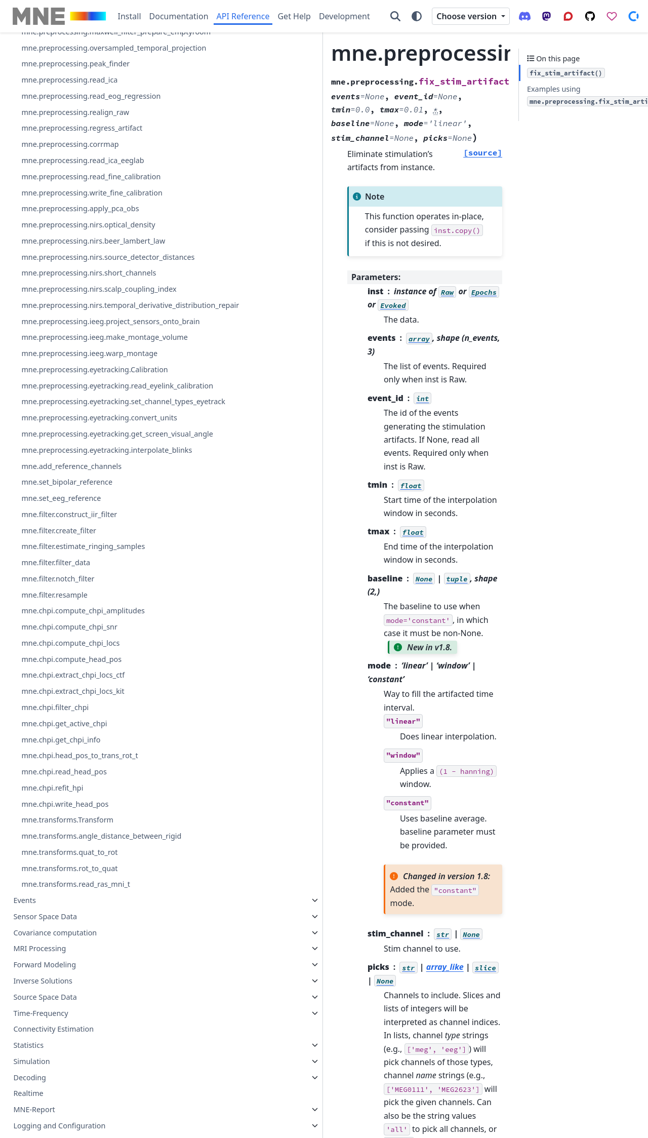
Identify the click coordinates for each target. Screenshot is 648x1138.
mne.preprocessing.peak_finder (75, 328)
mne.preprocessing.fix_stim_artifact (84, 124)
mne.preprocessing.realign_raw (75, 389)
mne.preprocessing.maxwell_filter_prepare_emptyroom (86, 278)
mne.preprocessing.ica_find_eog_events (87, 174)
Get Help (293, 16)
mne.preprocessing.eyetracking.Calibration (87, 785)
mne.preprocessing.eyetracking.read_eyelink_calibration (87, 812)
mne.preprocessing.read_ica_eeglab (82, 437)
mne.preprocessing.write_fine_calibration (87, 487)
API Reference (243, 16)
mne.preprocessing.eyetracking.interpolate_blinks (86, 925)
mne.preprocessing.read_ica (69, 344)
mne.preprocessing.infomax (69, 196)
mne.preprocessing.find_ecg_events (82, 91)
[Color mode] (417, 16)
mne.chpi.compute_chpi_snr (69, 1108)
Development (344, 16)
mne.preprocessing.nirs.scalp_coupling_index (87, 644)
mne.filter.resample (54, 1076)
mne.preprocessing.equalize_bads (79, 240)
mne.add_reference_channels (71, 947)
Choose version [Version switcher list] (467, 16)
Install (129, 16)
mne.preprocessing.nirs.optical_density (86, 531)
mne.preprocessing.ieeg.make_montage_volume (85, 728)
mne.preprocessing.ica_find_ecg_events (87, 145)
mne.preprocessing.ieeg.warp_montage (87, 756)
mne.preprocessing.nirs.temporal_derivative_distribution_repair (86, 672)
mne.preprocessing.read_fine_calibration (86, 459)
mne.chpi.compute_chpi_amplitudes (83, 1092)
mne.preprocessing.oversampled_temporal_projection (85, 307)
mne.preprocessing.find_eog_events (82, 107)
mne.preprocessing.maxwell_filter (79, 256)
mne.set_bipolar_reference (66, 963)
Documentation (179, 16)
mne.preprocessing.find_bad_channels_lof (87, 41)
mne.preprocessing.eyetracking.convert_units (87, 869)
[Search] (395, 16)
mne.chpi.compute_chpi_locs (70, 1124)
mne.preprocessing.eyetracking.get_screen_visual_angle (86, 897)
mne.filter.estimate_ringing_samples (83, 1028)
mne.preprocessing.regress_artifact (81, 405)
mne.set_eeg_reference (61, 980)
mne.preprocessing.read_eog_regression (86, 367)
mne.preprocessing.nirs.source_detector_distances (86, 588)
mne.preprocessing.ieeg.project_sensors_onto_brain (87, 700)
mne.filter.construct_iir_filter (69, 995)
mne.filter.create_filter (58, 1011)
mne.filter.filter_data (55, 1044)
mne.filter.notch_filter (57, 1060)
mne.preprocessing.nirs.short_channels (86, 616)
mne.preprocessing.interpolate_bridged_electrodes (87, 218)
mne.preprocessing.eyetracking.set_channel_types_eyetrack (86, 841)
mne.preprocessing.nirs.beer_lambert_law (87, 560)
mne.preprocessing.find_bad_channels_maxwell (87, 69)
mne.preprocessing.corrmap (69, 421)
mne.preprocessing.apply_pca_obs (80, 509)
